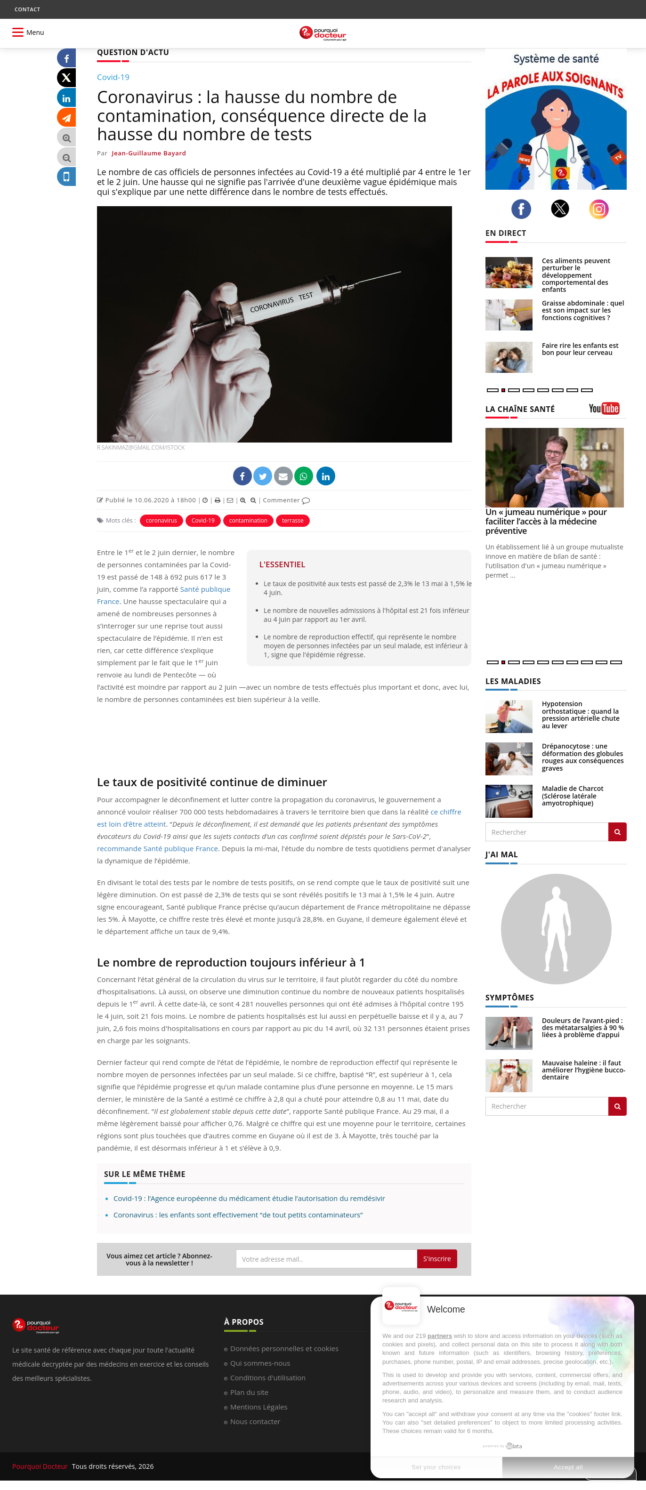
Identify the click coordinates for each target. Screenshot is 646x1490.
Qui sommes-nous (260, 1363)
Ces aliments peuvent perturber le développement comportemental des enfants (576, 275)
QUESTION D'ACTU (133, 52)
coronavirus (161, 520)
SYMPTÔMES (509, 997)
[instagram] (601, 209)
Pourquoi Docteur (41, 1466)
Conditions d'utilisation (268, 1377)
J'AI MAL (501, 854)
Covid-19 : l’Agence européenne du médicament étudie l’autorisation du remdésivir (249, 1198)
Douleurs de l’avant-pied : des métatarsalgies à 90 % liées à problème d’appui (583, 1027)
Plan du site (249, 1392)
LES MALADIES (513, 681)
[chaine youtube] (608, 411)
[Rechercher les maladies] (617, 831)
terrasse (293, 520)
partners (440, 1335)
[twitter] (562, 208)
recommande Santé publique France (157, 848)
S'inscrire (437, 1258)
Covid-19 (203, 520)
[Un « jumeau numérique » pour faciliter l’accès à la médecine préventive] (556, 467)
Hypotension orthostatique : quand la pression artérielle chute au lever (581, 714)
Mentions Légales (259, 1406)
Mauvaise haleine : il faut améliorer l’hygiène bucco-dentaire (584, 1070)
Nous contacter (255, 1421)
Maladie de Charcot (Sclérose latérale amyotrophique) (573, 795)
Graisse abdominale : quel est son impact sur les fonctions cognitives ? (583, 310)
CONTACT (27, 9)
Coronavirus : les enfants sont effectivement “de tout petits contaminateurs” (238, 1214)
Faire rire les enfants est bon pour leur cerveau (580, 349)
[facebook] (523, 209)
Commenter (286, 500)
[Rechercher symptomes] (617, 1106)
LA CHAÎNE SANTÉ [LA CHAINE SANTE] (520, 409)
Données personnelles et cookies (284, 1348)
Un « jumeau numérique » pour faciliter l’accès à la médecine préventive (546, 521)
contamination (248, 520)
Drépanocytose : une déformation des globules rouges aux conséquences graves (583, 756)
